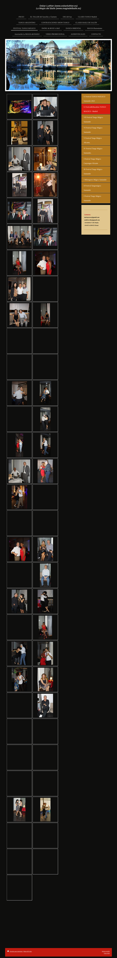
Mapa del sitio (27, 951)
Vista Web (107, 953)
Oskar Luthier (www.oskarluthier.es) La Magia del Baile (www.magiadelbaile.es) (58, 7)
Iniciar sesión (106, 951)
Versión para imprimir (15, 951)
